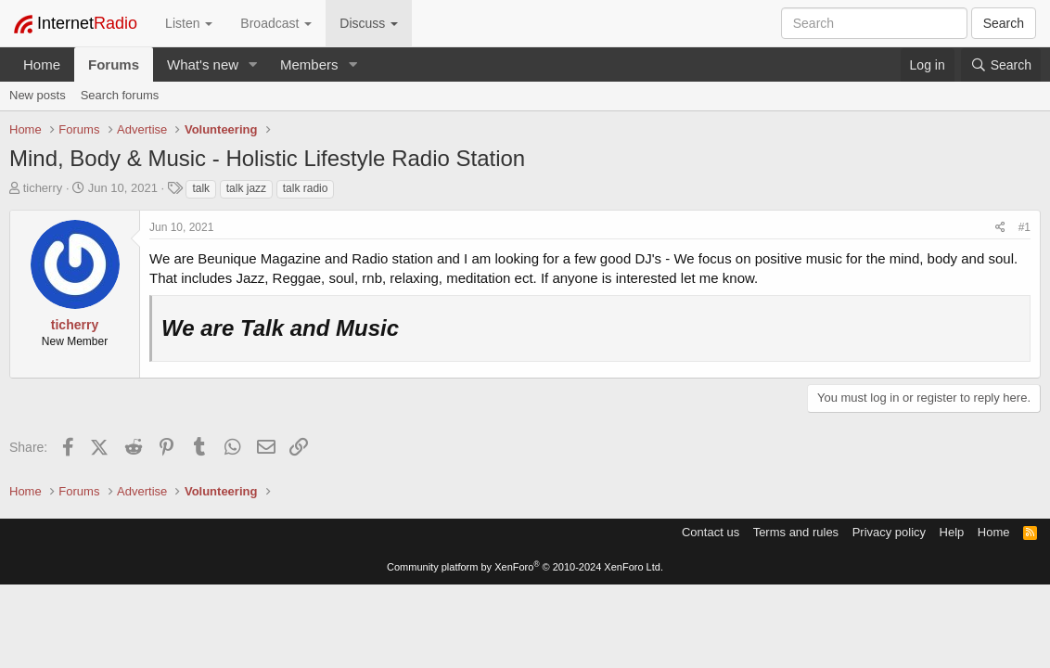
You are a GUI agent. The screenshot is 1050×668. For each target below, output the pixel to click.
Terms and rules (796, 532)
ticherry (43, 188)
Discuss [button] (368, 23)
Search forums (120, 95)
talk (201, 188)
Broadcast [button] (276, 23)
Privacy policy (889, 532)
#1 (1024, 227)
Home (41, 64)
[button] (253, 64)
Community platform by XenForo (525, 566)
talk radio (305, 188)
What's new (202, 64)
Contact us (710, 532)
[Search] (1001, 65)
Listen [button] (188, 23)
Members (309, 64)
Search (1003, 23)
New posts (37, 95)
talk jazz (246, 188)
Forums (113, 64)
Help (952, 532)
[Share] (1000, 227)
